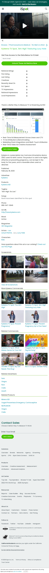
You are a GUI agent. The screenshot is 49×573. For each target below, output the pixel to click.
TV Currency (37, 496)
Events (19, 496)
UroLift (3, 391)
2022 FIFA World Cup (8, 483)
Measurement (32, 466)
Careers (24, 510)
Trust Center (5, 562)
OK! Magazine (6, 226)
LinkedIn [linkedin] (28, 524)
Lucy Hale (21, 233)
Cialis (3, 388)
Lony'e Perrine (6, 233)
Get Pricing (34, 513)
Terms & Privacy (21, 560)
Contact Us (5, 513)
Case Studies (13, 494)
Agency (28, 453)
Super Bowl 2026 (39, 480)
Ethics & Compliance (34, 560)
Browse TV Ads (26, 480)
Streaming (36, 453)
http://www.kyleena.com (10, 212)
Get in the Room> (29, 4)
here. (17, 546)
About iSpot (5, 510)
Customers (15, 510)
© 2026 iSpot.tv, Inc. (7, 560)
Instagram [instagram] (36, 524)
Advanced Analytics (18, 469)
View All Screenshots (9, 285)
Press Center (33, 510)
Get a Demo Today (10, 149)
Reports (4, 494)
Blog (21, 494)
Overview (4, 453)
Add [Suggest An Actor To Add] (9, 230)
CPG (9, 455)
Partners (14, 513)
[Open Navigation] (3, 9)
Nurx (3, 385)
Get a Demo (23, 513)
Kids (3, 240)
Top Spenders (14, 480)
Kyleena (4, 178)
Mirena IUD (5, 399)
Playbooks (27, 496)
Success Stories (30, 494)
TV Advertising (6, 499)
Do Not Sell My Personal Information (12, 550)
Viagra (4, 381)
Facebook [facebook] (4, 524)
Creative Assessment (17, 466)
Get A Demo (7, 437)
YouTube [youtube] (20, 524)
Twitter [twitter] (12, 524)
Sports (3, 455)
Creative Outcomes (8, 496)
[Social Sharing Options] (2, 40)
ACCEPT (26, 571)
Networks (20, 453)
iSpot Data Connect (20, 455)
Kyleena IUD (5, 185)
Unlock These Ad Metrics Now (24, 63)
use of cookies (17, 571)
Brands (12, 453)
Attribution (5, 469)
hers (3, 378)
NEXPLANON (5, 406)
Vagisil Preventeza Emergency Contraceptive (19, 403)
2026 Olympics (23, 483)
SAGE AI (31, 455)
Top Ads (4, 480)
